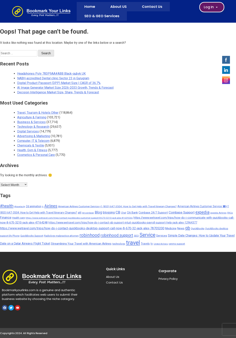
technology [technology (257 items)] (118, 243)
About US (118, 6)
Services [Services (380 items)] (161, 235)
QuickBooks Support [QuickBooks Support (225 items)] (31, 235)
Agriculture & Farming (31, 117)
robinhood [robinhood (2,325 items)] (89, 235)
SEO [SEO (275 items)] (136, 235)
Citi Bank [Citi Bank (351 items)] (132, 212)
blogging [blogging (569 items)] (109, 212)
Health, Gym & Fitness (32, 150)
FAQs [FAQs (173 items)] (230, 212)
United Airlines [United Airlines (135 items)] (161, 244)
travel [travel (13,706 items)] (133, 242)
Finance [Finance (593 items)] (5, 217)
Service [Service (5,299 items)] (147, 235)
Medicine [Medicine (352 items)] (170, 228)
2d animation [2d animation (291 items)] (33, 206)
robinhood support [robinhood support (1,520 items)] (117, 235)
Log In (212, 7)
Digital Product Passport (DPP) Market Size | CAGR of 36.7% (59, 83)
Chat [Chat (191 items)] (123, 212)
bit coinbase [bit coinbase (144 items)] (88, 213)
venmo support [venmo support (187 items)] (177, 243)
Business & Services (31, 122)
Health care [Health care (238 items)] (18, 217)
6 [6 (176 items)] (43, 206)
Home (89, 6)
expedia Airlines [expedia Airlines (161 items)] (218, 212)
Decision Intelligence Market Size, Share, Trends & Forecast (58, 92)
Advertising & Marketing (33, 136)
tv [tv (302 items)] (152, 243)
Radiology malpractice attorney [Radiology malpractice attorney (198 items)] (61, 235)
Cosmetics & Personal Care (36, 155)
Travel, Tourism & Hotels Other (38, 112)
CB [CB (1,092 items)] (118, 212)
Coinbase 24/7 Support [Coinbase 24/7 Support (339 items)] (153, 212)
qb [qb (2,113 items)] (187, 227)
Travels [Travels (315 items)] (145, 243)
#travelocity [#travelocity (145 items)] (19, 206)
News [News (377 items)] (180, 228)
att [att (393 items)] (79, 212)
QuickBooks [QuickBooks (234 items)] (197, 228)
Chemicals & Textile (30, 145)
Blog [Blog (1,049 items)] (98, 212)
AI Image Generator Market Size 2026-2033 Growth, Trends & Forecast (65, 87)
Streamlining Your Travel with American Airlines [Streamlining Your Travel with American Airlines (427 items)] (81, 243)
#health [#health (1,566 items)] (6, 206)
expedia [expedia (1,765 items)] (202, 212)
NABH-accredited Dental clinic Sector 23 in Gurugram (53, 78)
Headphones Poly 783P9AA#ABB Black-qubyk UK (51, 73)
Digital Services (28, 131)
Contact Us (152, 6)
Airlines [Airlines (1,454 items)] (50, 206)
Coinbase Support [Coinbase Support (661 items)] (182, 212)
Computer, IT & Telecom (33, 141)
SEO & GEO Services (101, 15)
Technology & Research (33, 127)
